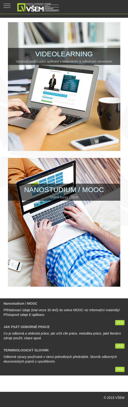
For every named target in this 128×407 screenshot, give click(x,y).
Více (120, 322)
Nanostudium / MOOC (64, 189)
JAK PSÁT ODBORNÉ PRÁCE (27, 327)
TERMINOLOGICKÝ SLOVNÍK (26, 350)
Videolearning (64, 54)
